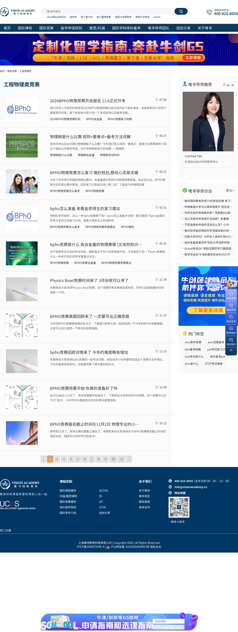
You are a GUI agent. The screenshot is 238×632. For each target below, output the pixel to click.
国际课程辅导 (68, 490)
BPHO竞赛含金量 (85, 263)
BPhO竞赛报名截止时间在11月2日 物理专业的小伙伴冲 (96, 424)
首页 (2, 71)
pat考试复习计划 (217, 349)
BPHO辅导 (127, 227)
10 (113, 459)
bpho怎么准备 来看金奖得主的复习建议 (85, 208)
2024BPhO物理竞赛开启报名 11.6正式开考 (88, 100)
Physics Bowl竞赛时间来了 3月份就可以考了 (89, 280)
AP (101, 502)
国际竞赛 (12, 71)
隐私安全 (155, 547)
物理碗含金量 (86, 155)
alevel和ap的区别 (56, 16)
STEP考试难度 (214, 364)
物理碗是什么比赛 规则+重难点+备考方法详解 (90, 136)
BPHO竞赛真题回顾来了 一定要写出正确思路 (89, 316)
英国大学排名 (142, 16)
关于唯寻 (144, 490)
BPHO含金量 (94, 119)
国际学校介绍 (68, 513)
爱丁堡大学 (87, 16)
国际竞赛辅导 (68, 502)
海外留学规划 (68, 507)
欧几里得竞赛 (104, 16)
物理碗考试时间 (109, 155)
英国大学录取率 (123, 16)
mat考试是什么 (194, 356)
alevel (157, 16)
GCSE (102, 507)
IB (100, 496)
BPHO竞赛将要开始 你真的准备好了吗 (83, 388)
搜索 (181, 11)
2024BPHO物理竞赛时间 (65, 119)
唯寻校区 (144, 496)
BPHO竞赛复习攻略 (120, 119)
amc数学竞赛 (193, 342)
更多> (230, 190)
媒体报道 (144, 502)
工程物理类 (25, 71)
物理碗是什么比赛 (61, 155)
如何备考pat (217, 356)
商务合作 (144, 507)
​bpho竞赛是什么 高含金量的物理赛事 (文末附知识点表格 (96, 244)
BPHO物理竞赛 (94, 191)
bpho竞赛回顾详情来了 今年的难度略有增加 (89, 352)
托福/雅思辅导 (68, 496)
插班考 (73, 16)
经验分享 (104, 513)
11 (121, 459)
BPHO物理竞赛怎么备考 (65, 191)
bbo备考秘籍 (193, 349)
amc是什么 (192, 364)
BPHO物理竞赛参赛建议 (100, 227)
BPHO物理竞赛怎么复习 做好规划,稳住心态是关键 (94, 172)
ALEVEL (104, 490)
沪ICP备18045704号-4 (90, 547)
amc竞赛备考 (216, 342)
